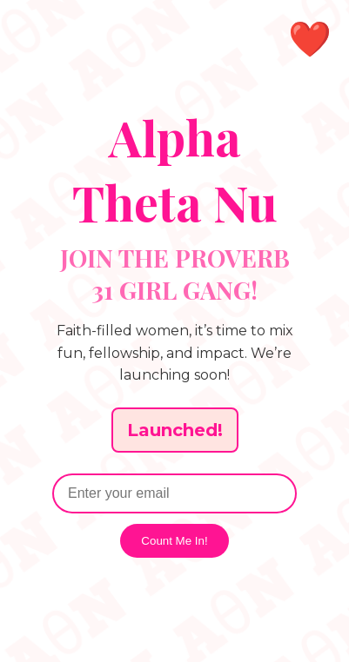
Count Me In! (174, 540)
